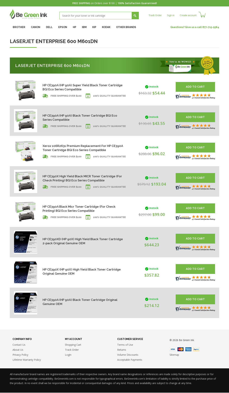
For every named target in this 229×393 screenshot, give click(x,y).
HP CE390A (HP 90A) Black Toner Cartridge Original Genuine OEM (75, 302)
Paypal (196, 350)
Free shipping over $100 (66, 97)
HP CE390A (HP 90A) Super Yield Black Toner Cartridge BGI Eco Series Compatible (77, 87)
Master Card (180, 350)
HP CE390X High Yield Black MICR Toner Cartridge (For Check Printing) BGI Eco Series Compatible (77, 178)
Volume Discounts (127, 355)
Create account (189, 15)
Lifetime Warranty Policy (27, 360)
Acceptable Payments (129, 360)
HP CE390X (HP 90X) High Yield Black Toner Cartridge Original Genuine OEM (76, 271)
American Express (188, 350)
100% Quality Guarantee (109, 97)
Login (68, 355)
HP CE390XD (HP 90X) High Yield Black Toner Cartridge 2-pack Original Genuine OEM (77, 241)
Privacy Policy (20, 355)
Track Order (155, 15)
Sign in (171, 15)
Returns (121, 350)
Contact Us (19, 345)
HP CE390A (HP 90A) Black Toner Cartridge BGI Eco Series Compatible (78, 117)
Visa (173, 350)
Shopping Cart (73, 345)
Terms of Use (125, 345)
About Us (18, 350)
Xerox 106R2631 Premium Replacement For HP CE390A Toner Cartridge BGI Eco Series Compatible (78, 148)
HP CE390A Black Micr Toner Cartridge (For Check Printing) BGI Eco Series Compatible (75, 208)
